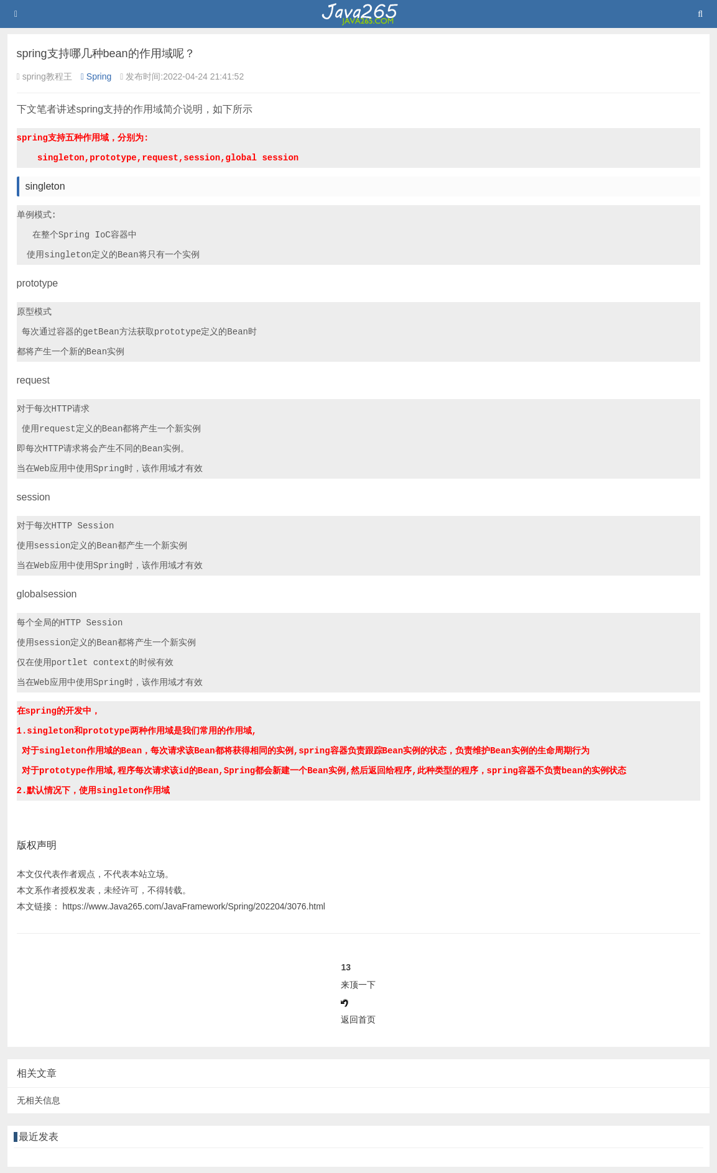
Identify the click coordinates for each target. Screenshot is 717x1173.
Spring (96, 76)
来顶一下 (358, 985)
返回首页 (358, 1019)
